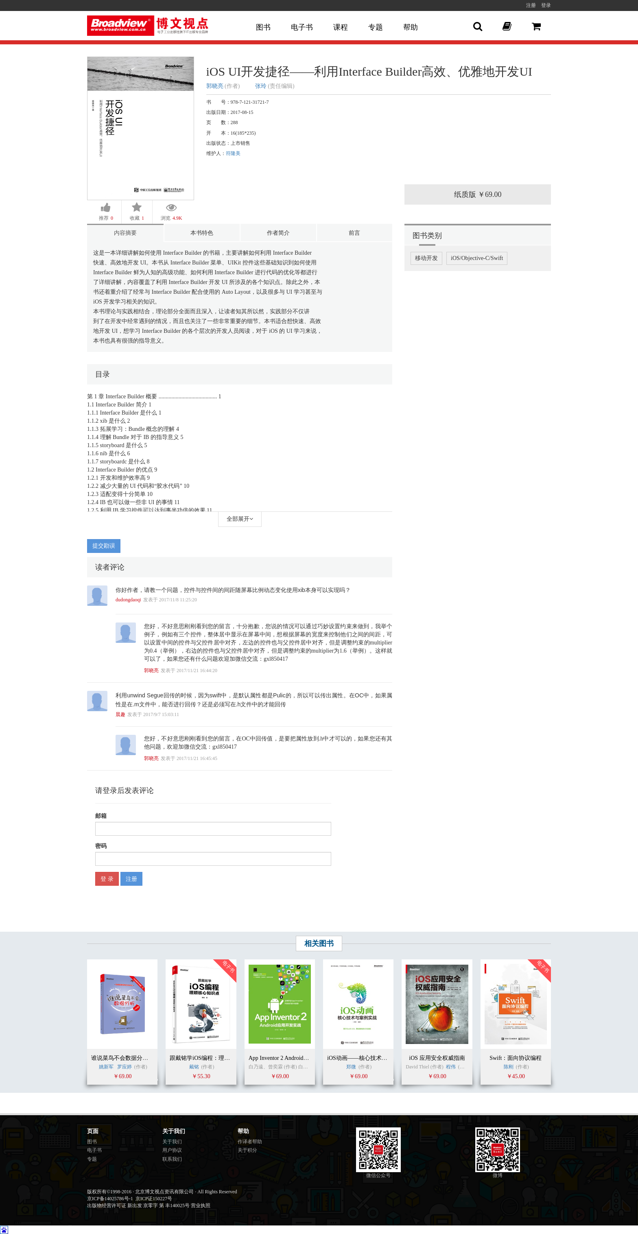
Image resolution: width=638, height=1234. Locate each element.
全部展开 (240, 519)
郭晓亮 (214, 86)
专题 (375, 27)
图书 (263, 27)
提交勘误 (103, 546)
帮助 (410, 27)
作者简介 (278, 233)
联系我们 (172, 1159)
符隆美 (233, 153)
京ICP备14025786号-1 (110, 1198)
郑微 (351, 1067)
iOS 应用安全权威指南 (437, 1058)
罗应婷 (124, 1067)
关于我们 (172, 1141)
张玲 (261, 86)
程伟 (451, 1067)
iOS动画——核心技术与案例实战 (368, 1058)
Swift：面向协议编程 (515, 1058)
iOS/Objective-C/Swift (477, 258)
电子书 (302, 27)
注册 (531, 5)
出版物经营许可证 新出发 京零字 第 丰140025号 (138, 1205)
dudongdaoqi (128, 600)
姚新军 (106, 1067)
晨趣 (120, 714)
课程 (340, 27)
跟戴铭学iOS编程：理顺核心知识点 (214, 1058)
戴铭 (194, 1067)
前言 (354, 233)
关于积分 (247, 1150)
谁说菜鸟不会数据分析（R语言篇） (135, 1058)
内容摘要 (125, 233)
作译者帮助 (250, 1141)
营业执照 (200, 1205)
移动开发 (426, 258)
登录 (546, 5)
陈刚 (508, 1067)
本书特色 (201, 233)
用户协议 (172, 1150)
